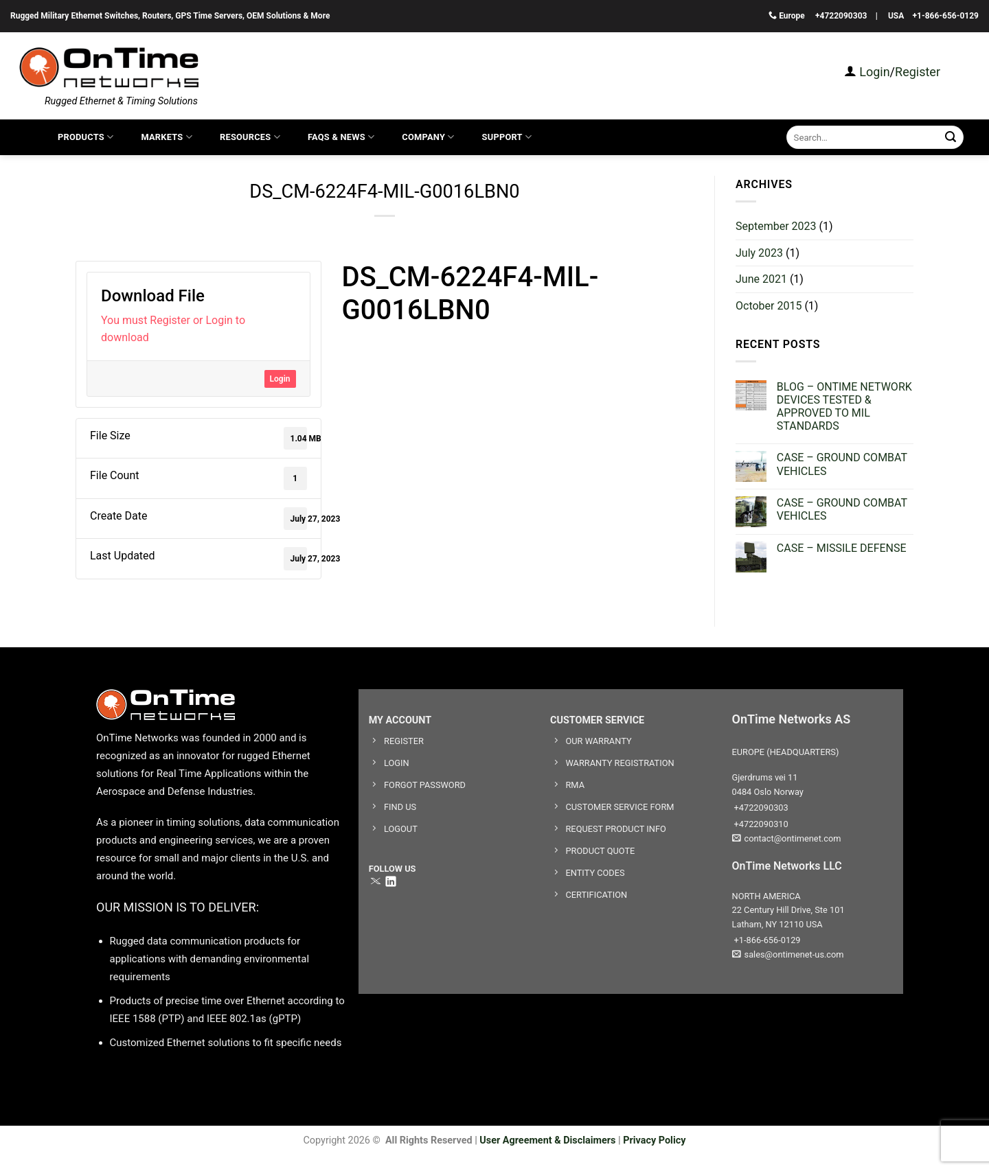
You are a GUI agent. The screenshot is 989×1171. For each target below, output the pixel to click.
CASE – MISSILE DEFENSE (842, 548)
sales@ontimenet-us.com (788, 954)
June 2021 (761, 279)
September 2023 (776, 226)
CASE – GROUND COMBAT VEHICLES (842, 464)
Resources (250, 136)
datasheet (365, 341)
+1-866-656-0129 (946, 16)
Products (85, 136)
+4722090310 (760, 824)
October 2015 (769, 305)
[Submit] (951, 137)
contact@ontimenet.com (786, 838)
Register (917, 72)
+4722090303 (841, 16)
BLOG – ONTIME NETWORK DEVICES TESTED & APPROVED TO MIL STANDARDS (844, 406)
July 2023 (759, 252)
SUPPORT (507, 136)
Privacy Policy (654, 1140)
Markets (166, 136)
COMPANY (428, 136)
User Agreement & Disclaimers (547, 1140)
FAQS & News (341, 136)
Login (873, 72)
